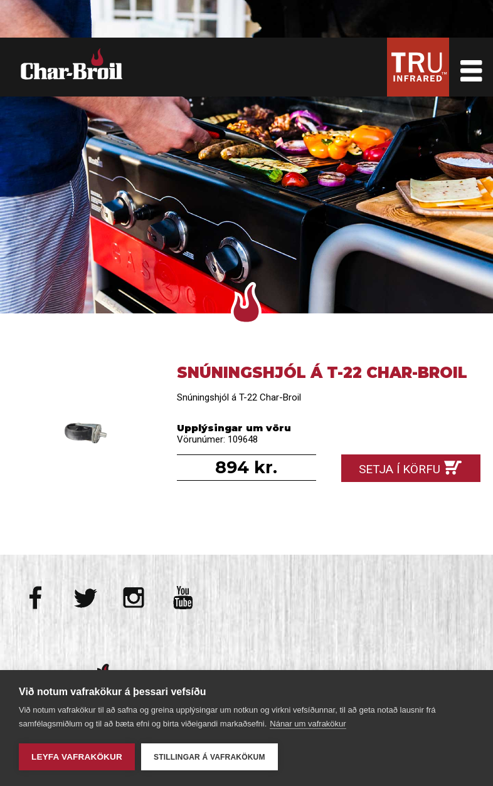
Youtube (182, 597)
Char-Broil (73, 64)
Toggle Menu (471, 67)
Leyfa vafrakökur (76, 757)
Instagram (134, 597)
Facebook (36, 597)
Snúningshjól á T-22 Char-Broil (82, 433)
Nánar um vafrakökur (308, 723)
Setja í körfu (399, 469)
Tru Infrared (418, 67)
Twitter (85, 597)
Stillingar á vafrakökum (209, 757)
